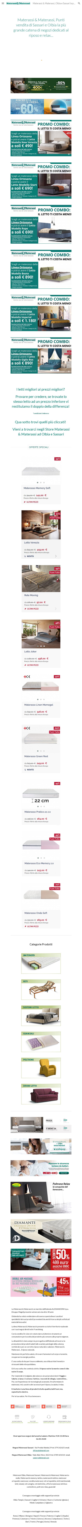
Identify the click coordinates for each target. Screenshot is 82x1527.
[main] (41, 27)
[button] (3, 3)
